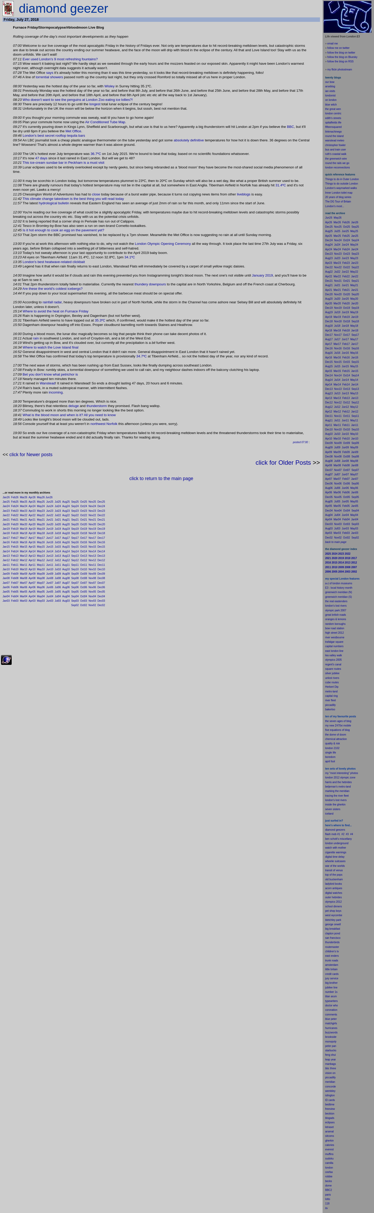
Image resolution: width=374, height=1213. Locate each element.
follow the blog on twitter (341, 52)
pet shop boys (333, 910)
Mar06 (23, 587)
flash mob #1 (332, 834)
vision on (330, 1073)
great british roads (335, 614)
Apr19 (32, 528)
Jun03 (49, 600)
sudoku (329, 1158)
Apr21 (32, 519)
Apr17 (32, 537)
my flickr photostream (339, 69)
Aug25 (66, 501)
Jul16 (58, 542)
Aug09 (66, 573)
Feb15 (14, 546)
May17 (41, 537)
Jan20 (6, 524)
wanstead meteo (334, 140)
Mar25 (23, 501)
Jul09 (58, 573)
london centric (333, 113)
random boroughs (335, 623)
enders (335, 955)
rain (36, 338)
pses (332, 1122)
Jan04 (6, 596)
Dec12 (101, 560)
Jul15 (58, 546)
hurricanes (331, 1028)
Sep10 (75, 569)
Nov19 (92, 528)
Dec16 (101, 542)
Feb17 (14, 537)
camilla (329, 1163)
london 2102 (332, 748)
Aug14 (66, 551)
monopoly (330, 1041)
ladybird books (333, 883)
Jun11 (49, 564)
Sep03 (75, 600)
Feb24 (14, 506)
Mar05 (23, 591)
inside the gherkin (335, 804)
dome (328, 1185)
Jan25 (6, 501)
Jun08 (49, 578)
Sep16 (75, 542)
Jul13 (58, 555)
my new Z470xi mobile (338, 725)
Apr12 (32, 560)
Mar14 (23, 551)
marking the (332, 791)
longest (95, 104)
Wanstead (47, 383)
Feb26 (14, 497)
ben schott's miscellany (338, 838)
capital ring (331, 695)
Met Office (73, 131)
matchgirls (331, 1023)
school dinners (333, 906)
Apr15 (32, 546)
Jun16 (49, 542)
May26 (41, 497)
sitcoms (329, 1136)
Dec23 (101, 510)
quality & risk (332, 743)
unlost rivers (332, 678)
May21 (41, 519)
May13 (41, 555)
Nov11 (92, 564)
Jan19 (6, 528)
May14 (41, 551)
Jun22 (49, 515)
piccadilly (330, 705)
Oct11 (83, 564)
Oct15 (83, 546)
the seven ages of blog (338, 721)
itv (326, 1208)
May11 (41, 564)
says (49, 73)
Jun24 (49, 506)
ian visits (330, 91)
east (327, 955)
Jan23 (6, 510)
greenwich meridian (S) (338, 596)
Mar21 (23, 519)
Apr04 (32, 596)
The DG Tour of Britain (338, 201)
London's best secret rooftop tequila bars (54, 135)
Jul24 (58, 506)
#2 (343, 834)
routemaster (332, 947)
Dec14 (101, 551)
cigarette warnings (335, 852)
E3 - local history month (338, 587)
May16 (41, 542)
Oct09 (83, 573)
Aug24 (66, 506)
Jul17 (58, 537)
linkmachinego (333, 131)
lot (326, 1199)
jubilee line (331, 987)
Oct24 (83, 506)
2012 (339, 901)
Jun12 (49, 560)
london (329, 843)
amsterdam (331, 964)
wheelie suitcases (335, 861)
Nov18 (92, 533)
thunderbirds (332, 942)
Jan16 (6, 542)
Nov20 (92, 524)
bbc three (330, 1068)
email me (332, 43)
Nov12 (92, 560)
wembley (330, 1091)
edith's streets (333, 118)
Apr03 (32, 600)
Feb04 (14, 596)
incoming (56, 392)
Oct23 (83, 510)
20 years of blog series (338, 197)
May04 (41, 596)
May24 (41, 506)
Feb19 (14, 528)
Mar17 (23, 537)
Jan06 (6, 587)
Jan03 (6, 600)
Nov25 (92, 501)
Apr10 (32, 569)
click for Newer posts (30, 454)
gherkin (329, 1140)
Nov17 (92, 537)
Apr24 (32, 506)
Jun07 (49, 582)
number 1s (331, 992)
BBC (290, 127)
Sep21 (75, 519)
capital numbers (334, 646)
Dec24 (101, 506)
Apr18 (32, 533)
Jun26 (48, 497)
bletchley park (333, 920)
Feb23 (14, 510)
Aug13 (66, 555)
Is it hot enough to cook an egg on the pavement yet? (63, 230)
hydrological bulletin (54, 203)
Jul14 (58, 551)
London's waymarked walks (341, 188)
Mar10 (23, 569)
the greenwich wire (336, 158)
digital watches (333, 892)
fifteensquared (333, 127)
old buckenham (334, 879)
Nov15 (92, 546)
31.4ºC (281, 185)
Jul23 (58, 510)
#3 (347, 834)
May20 (41, 524)
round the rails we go (337, 163)
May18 (41, 533)
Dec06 (101, 587)
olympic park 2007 (335, 610)
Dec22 (101, 515)
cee (327, 1172)
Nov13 (92, 555)
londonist (330, 95)
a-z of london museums (338, 583)
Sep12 (75, 560)
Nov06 (92, 587)
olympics (330, 901)
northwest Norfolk (103, 424)
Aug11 (66, 564)
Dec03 (101, 600)
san (327, 937)
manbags (330, 1064)
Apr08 (32, 578)
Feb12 (14, 560)
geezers (340, 829)
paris (328, 1194)
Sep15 (75, 546)
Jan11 (6, 564)
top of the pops (333, 874)
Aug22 (66, 515)
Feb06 (14, 587)
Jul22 (58, 515)
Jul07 (58, 582)
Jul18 (58, 533)
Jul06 (58, 587)
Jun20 (49, 524)
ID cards (330, 1100)
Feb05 (14, 591)
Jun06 (49, 587)
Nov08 (92, 578)
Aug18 (66, 533)
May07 (41, 582)
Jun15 (49, 546)
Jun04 (49, 596)
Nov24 (92, 506)
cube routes (332, 682)
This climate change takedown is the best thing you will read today (73, 199)
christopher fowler (335, 145)
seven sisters (332, 809)
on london (331, 100)
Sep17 (75, 537)
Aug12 (66, 560)
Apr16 (32, 542)
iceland (329, 813)
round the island (334, 136)
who (335, 1005)
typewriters (331, 1001)
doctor (328, 1005)
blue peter (331, 1019)
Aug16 (66, 542)
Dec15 (101, 546)
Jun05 (49, 591)
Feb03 (14, 600)
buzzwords (331, 1032)
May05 (41, 591)
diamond (330, 829)
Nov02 (92, 605)
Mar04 (23, 596)
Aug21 (66, 519)
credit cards (332, 974)
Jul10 (58, 569)
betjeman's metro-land (338, 786)
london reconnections (337, 167)
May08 (41, 578)
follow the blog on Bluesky (342, 57)
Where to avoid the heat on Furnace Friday (55, 311)
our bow (330, 82)
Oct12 (83, 560)
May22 (41, 515)
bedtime (330, 1104)
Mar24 (23, 506)
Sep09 (75, 573)
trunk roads (331, 960)
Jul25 (58, 501)
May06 (41, 587)
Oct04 (83, 596)
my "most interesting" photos (341, 773)
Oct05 (83, 591)
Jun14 (49, 551)
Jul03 (58, 600)
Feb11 (14, 564)
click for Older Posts (283, 462)
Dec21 (101, 519)
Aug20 (66, 524)
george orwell (333, 924)
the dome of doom (335, 734)
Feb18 (14, 533)
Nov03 (92, 600)
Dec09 (101, 573)
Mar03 (23, 600)
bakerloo (330, 709)
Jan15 (6, 546)
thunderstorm (96, 406)
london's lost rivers (336, 605)
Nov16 (92, 542)
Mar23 (23, 510)
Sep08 (75, 578)
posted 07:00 (300, 442)
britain (334, 969)
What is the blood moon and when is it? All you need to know (69, 415)
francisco (335, 937)
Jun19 (49, 528)
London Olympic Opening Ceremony (163, 244)
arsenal (329, 1131)
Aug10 (66, 569)
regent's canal (333, 664)
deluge (73, 406)
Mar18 (23, 533)
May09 (41, 573)
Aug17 (66, 537)
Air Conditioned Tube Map (105, 122)
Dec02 (101, 605)
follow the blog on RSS (340, 61)
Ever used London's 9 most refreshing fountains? (60, 59)
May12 (41, 560)
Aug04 (66, 596)
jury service (331, 978)
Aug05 (66, 591)
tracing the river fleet (337, 795)
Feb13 (14, 555)
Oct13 (83, 555)
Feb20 (14, 524)
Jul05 (58, 591)
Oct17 (83, 537)
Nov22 (92, 515)
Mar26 (23, 497)
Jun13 (49, 555)
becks (328, 1181)
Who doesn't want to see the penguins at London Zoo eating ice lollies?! (78, 100)
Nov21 (92, 519)
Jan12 (6, 560)
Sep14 (75, 551)
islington (330, 1095)
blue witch (331, 104)
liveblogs (243, 194)
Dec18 (101, 533)
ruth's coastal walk (335, 154)
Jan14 (6, 551)
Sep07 (75, 582)
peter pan (330, 1046)
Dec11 (101, 564)
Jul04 (58, 596)
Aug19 (66, 528)
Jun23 (49, 510)
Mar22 (23, 515)
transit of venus (334, 870)
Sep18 (75, 533)
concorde (330, 1086)
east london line (334, 651)
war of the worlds (335, 865)
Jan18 (6, 533)
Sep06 (75, 587)
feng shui (330, 1054)
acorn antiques (333, 888)
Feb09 (14, 573)
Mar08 (23, 578)
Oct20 (83, 524)
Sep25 (75, 501)
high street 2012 (334, 632)
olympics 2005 (333, 659)
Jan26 (6, 497)
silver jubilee (332, 673)
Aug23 (66, 510)
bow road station (334, 628)
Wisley (109, 86)
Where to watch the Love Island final (50, 347)
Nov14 (92, 551)
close (96, 194)
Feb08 (14, 578)
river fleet (330, 700)
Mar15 (23, 546)
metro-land (331, 691)
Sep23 (75, 510)
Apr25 (32, 501)
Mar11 (23, 564)
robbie (328, 1176)
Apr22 (32, 515)
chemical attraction (336, 739)
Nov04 (92, 596)
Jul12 (58, 560)
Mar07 (23, 582)
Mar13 (23, 555)
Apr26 (32, 497)
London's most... (334, 206)
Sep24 (75, 506)
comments (331, 1014)
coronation (331, 1009)
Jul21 (58, 519)
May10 (41, 569)
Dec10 (101, 569)
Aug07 (66, 582)
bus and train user (335, 149)
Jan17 (6, 537)
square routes (333, 668)
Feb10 (14, 569)
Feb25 (14, 501)
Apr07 (32, 582)
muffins (329, 1154)
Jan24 (6, 506)
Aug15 (66, 546)
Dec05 (101, 591)
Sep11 (75, 564)
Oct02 (83, 605)
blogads (329, 1118)
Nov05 (92, 591)
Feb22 (14, 515)
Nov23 (92, 510)
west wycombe (333, 915)
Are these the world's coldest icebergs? (52, 289)
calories (329, 1145)
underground (341, 843)
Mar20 (23, 524)
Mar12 (23, 560)
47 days (41, 158)
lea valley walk (333, 655)
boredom (330, 757)
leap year (330, 1059)
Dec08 (101, 578)
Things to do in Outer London (342, 179)
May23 (41, 510)
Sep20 (75, 524)
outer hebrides (333, 897)
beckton (329, 1113)
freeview (330, 1108)
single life (330, 752)
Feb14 (14, 551)
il (329, 761)
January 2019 (262, 275)
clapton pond (332, 933)
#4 (351, 834)
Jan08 (6, 578)
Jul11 (58, 564)
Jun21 (49, 519)
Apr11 (32, 564)
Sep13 (75, 555)
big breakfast (332, 928)
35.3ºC (100, 320)
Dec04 (101, 596)
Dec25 (101, 501)
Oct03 (83, 600)
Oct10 (83, 569)
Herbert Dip (331, 686)
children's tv (332, 951)
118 (327, 1203)
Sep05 (75, 591)
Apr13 (32, 555)
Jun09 (49, 573)
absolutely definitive (189, 140)
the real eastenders (336, 601)
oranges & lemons (335, 619)
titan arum (331, 996)
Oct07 (83, 582)
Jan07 (6, 582)
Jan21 (6, 519)
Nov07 (92, 582)
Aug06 (66, 587)
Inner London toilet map (338, 192)
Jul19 (58, 528)
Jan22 (6, 515)
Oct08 (83, 578)
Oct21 (83, 519)
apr (327, 761)
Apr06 (32, 587)
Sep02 (75, 605)
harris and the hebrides (338, 782)
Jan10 (6, 569)
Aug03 (66, 600)
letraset (329, 1127)
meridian (344, 791)
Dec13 (101, 555)
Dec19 (101, 528)
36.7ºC (96, 154)
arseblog (330, 86)
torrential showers (49, 77)
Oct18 (83, 533)
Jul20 (58, 524)
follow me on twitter (338, 48)
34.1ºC (129, 257)
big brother (331, 982)
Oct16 (83, 542)
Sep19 (75, 528)
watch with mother (335, 847)
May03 (41, 600)
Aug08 (66, 578)
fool (333, 761)
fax (331, 1172)
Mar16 (23, 542)
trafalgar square (334, 641)
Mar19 (23, 528)
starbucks (330, 1050)
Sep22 (75, 515)
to (329, 1199)
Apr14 (32, 551)
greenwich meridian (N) (338, 592)
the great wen (333, 109)
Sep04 (75, 596)
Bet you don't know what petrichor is (50, 374)
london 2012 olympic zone (340, 777)
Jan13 (6, 555)
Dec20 (101, 524)
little (327, 969)
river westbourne (334, 637)
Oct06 (83, 587)
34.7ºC (141, 356)
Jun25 (49, 501)
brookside (330, 1036)
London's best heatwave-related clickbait (54, 262)
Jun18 (49, 533)
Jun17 (49, 537)
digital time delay (334, 856)
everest (329, 1149)
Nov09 (92, 573)
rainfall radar (52, 302)
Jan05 (6, 591)
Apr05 (32, 591)
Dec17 (101, 537)
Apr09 (32, 573)
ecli (327, 1122)
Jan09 (6, 573)
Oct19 (83, 528)
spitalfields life (333, 122)
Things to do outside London (341, 183)
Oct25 (83, 501)
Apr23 (32, 510)
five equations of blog (337, 730)
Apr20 (32, 524)
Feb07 (14, 582)
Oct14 (83, 551)
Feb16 (14, 542)
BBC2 (328, 1190)
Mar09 (23, 573)
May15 (41, 546)
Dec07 (101, 582)
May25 (41, 501)
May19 (41, 528)
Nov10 (92, 569)
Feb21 (14, 519)
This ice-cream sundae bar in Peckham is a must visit (63, 163)
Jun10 (49, 569)
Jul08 (58, 578)
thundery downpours (150, 284)
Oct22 (83, 515)
